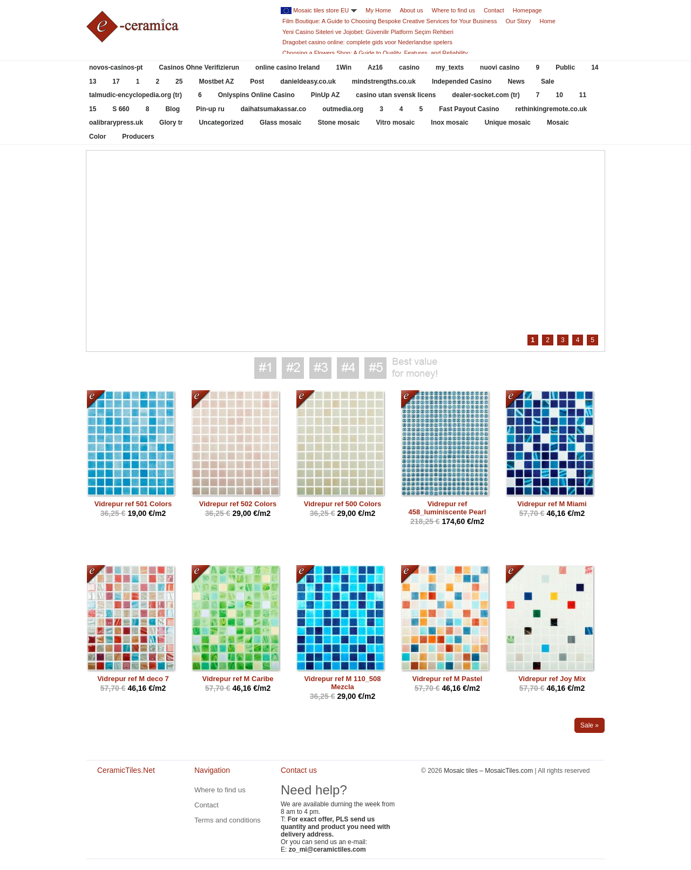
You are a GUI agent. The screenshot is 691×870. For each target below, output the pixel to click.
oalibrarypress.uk (116, 122)
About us (411, 10)
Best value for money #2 (293, 368)
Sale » (589, 725)
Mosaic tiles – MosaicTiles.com (488, 770)
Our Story (518, 21)
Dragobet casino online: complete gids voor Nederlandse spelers (367, 42)
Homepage (527, 10)
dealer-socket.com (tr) (485, 95)
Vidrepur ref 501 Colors (133, 504)
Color (97, 136)
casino (409, 67)
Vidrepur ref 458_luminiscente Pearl (447, 508)
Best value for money (414, 368)
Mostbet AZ (216, 81)
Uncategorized (221, 122)
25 (178, 81)
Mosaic (558, 122)
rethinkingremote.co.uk (551, 109)
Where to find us (453, 10)
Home (547, 21)
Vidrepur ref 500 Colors (343, 504)
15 (92, 109)
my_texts (450, 67)
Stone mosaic (338, 122)
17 (115, 81)
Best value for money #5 (375, 368)
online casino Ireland (287, 67)
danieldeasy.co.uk (308, 81)
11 (582, 95)
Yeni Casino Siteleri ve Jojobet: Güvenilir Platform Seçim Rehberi (367, 32)
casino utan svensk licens (396, 95)
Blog (172, 109)
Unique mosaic (508, 122)
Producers (138, 136)
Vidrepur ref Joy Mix (552, 679)
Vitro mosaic (395, 122)
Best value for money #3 (320, 368)
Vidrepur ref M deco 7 (133, 679)
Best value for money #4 (348, 368)
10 (559, 95)
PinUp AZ (325, 95)
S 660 (120, 109)
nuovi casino (499, 67)
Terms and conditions (227, 820)
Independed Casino (462, 81)
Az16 (375, 67)
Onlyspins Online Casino (256, 95)
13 (92, 81)
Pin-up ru (210, 109)
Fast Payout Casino (469, 109)
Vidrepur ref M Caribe (238, 679)
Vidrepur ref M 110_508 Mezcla (342, 683)
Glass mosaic (280, 122)
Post (257, 81)
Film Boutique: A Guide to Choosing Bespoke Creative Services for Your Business (389, 21)
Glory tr (170, 122)
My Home (378, 10)
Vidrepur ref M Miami (551, 504)
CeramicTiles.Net (129, 806)
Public (565, 67)
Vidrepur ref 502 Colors (238, 504)
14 (594, 67)
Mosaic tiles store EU (321, 10)
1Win (343, 67)
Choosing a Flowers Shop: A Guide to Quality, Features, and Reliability (375, 53)
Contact (494, 10)
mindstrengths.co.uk (384, 81)
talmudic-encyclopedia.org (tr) (135, 95)
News (516, 81)
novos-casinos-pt (116, 67)
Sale (547, 81)
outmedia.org (342, 109)
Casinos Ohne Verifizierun (199, 67)
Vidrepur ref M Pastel (447, 679)
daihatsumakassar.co (273, 109)
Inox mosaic (449, 122)
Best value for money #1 (265, 368)
